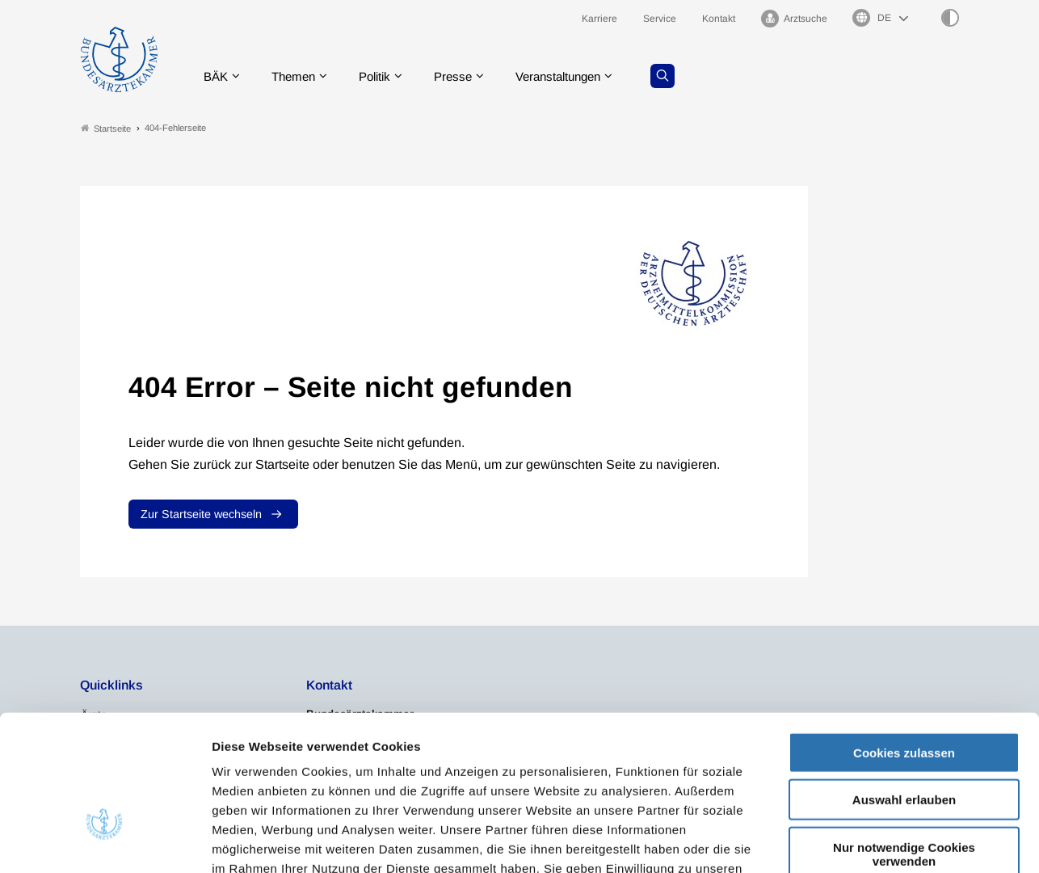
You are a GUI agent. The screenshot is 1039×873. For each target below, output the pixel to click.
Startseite (106, 128)
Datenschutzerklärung (595, 775)
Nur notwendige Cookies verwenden (904, 742)
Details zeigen (860, 841)
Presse (464, 76)
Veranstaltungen (575, 76)
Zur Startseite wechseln (201, 514)
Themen (298, 76)
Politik (383, 76)
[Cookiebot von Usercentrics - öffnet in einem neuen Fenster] (104, 841)
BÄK (217, 76)
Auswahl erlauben (904, 688)
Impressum (709, 775)
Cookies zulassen (904, 640)
